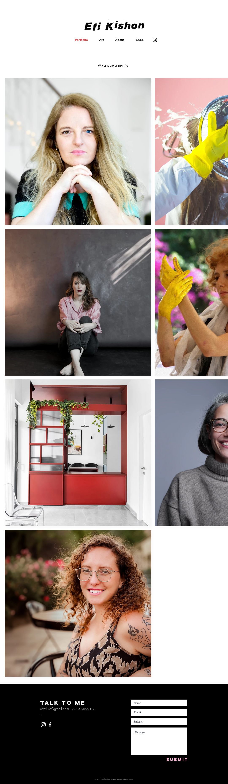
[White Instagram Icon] (43, 725)
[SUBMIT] (177, 759)
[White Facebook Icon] (50, 725)
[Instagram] (155, 40)
